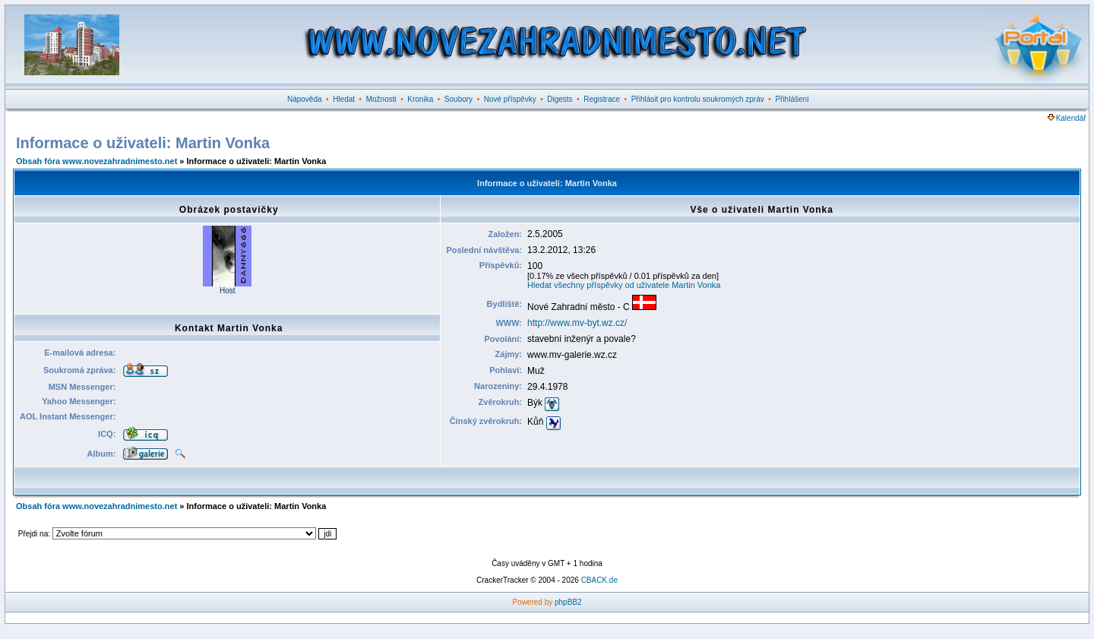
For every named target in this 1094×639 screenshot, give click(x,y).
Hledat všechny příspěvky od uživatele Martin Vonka (623, 284)
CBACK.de (599, 580)
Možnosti (381, 99)
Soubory (458, 99)
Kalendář (1067, 118)
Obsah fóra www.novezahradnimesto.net (96, 161)
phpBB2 (568, 602)
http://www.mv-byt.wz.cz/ (577, 323)
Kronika (420, 99)
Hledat (344, 99)
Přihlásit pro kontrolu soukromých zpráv (697, 99)
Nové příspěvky (510, 99)
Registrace (601, 99)
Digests (559, 99)
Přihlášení (791, 99)
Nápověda (304, 99)
